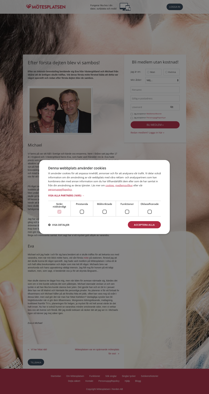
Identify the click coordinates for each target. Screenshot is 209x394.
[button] (104, 195)
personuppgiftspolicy (60, 189)
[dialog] (104, 197)
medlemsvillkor (124, 185)
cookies (109, 185)
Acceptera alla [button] (144, 224)
